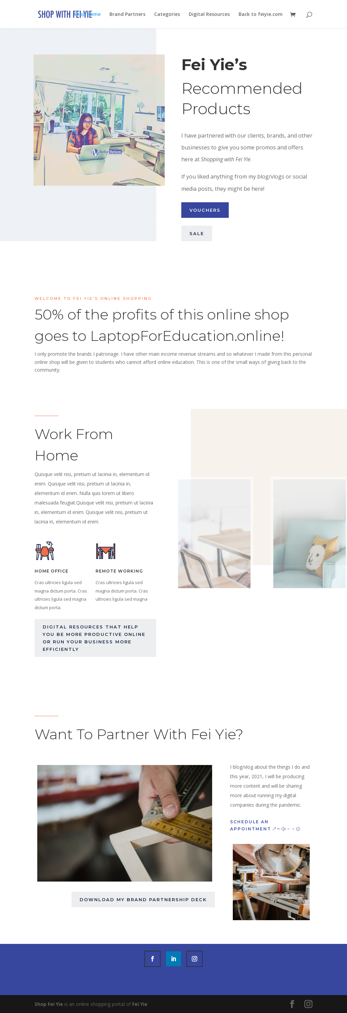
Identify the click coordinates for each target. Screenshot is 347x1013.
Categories (167, 14)
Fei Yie (139, 1004)
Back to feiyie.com (261, 14)
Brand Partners (127, 14)
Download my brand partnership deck (143, 899)
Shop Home (87, 14)
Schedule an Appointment (250, 825)
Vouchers (205, 210)
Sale (196, 233)
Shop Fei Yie (49, 1004)
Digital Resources (209, 14)
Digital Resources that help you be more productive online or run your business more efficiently (94, 638)
